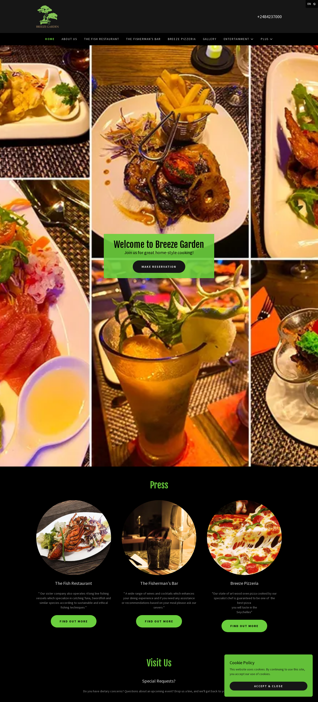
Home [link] (50, 39)
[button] (239, 39)
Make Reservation (159, 267)
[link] (47, 16)
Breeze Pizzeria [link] (182, 39)
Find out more (74, 621)
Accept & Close (268, 686)
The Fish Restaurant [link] (101, 39)
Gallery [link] (210, 39)
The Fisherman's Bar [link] (143, 39)
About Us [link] (69, 39)
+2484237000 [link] (269, 16)
